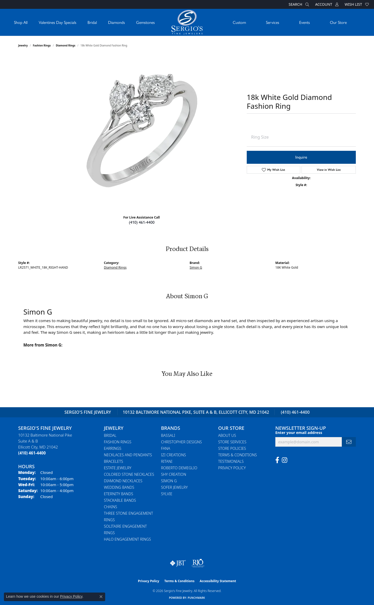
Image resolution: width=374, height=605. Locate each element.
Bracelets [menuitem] (113, 461)
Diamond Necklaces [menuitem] (123, 480)
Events (304, 22)
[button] (298, 4)
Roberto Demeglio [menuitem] (179, 467)
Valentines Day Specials (57, 22)
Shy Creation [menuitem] (173, 474)
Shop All (21, 22)
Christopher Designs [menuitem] (181, 441)
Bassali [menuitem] (168, 435)
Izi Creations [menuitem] (173, 454)
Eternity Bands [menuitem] (118, 493)
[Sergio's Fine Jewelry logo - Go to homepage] (187, 22)
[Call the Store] (32, 453)
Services (272, 22)
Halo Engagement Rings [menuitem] (127, 539)
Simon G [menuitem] (169, 480)
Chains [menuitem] (110, 506)
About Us (227, 435)
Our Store (338, 22)
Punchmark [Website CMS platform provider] (196, 598)
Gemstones (145, 22)
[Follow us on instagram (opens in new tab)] (284, 460)
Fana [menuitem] (165, 448)
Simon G (196, 267)
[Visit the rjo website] (197, 563)
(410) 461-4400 (142, 222)
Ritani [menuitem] (166, 461)
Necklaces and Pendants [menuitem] (128, 454)
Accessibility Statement (218, 581)
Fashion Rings (42, 45)
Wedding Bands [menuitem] (119, 487)
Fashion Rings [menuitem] (117, 441)
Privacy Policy (232, 467)
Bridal (92, 22)
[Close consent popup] (101, 596)
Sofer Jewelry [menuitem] (174, 487)
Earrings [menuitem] (112, 448)
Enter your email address (298, 432)
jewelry (23, 45)
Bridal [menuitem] (110, 435)
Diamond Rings (65, 45)
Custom (239, 22)
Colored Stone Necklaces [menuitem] (129, 474)
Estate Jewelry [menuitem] (117, 467)
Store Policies (232, 448)
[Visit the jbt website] (178, 563)
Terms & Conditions (237, 454)
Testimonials (231, 461)
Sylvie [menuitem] (166, 493)
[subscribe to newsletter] (349, 442)
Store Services (232, 441)
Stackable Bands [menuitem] (120, 500)
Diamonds (116, 22)
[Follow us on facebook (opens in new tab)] (277, 460)
